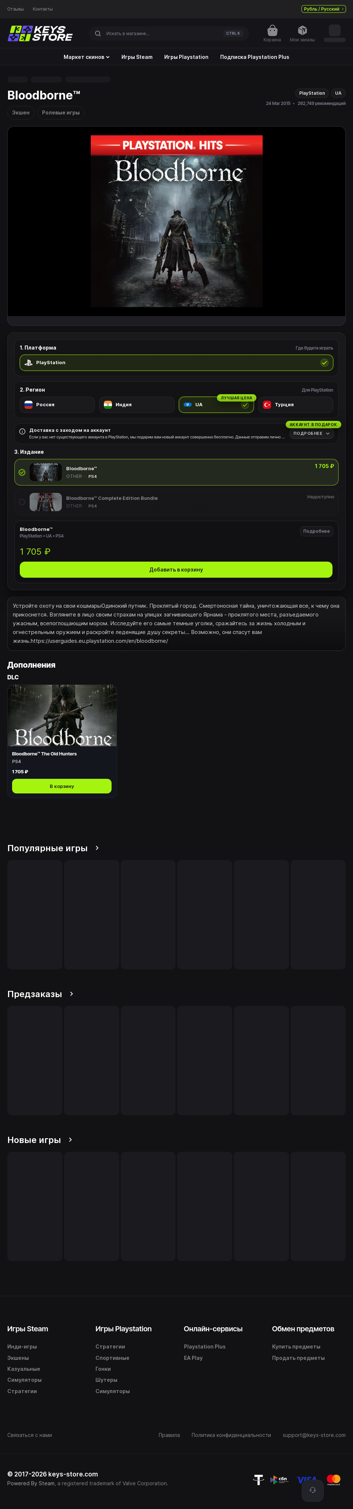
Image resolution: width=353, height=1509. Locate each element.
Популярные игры (53, 848)
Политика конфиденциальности (231, 1435)
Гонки (103, 1369)
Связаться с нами (29, 1435)
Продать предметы (298, 1358)
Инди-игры (22, 1346)
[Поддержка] (313, 1491)
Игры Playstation (186, 57)
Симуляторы (24, 1380)
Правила (169, 1435)
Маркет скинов (87, 57)
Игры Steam (137, 57)
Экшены (18, 1358)
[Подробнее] (312, 433)
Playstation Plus (205, 1346)
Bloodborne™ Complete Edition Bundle (112, 498)
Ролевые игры (61, 112)
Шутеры (106, 1380)
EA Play (193, 1358)
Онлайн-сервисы (213, 1328)
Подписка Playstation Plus (254, 57)
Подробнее (316, 531)
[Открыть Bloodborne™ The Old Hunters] (62, 741)
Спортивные (112, 1358)
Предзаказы (40, 994)
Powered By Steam (31, 1483)
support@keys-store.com (314, 1435)
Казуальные (23, 1369)
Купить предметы (296, 1346)
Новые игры (39, 1140)
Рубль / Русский (323, 9)
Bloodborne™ (81, 468)
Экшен (21, 112)
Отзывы (15, 9)
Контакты (43, 9)
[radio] (176, 363)
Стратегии (22, 1391)
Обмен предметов (303, 1328)
